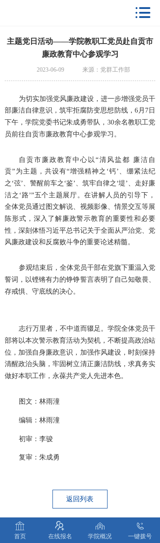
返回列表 (79, 499)
